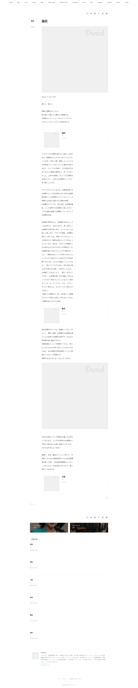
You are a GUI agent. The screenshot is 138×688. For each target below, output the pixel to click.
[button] (11, 2)
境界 (31, 633)
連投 (31, 562)
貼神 (31, 597)
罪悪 (31, 544)
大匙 (31, 580)
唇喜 (31, 615)
